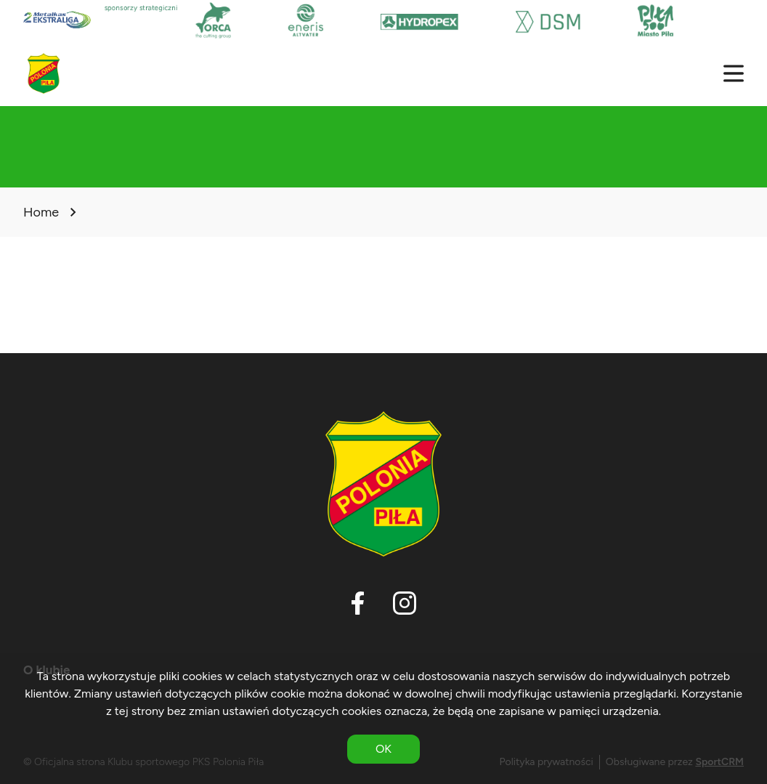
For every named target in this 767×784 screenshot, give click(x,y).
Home (41, 212)
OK (383, 749)
